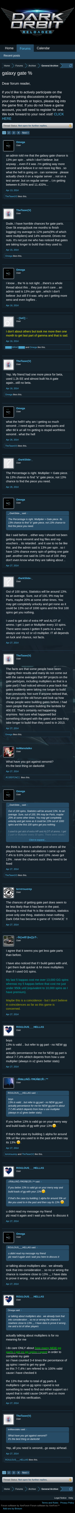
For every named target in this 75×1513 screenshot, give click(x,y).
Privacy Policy (67, 1502)
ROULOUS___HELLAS (30, 1026)
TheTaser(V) (11, 196)
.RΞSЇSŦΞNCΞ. (12, 777)
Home (9, 48)
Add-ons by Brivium (12, 1508)
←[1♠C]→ (22, 318)
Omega (20, 142)
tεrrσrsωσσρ (24, 889)
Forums (25, 48)
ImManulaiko (24, 748)
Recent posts (12, 55)
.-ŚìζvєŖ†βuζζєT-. (27, 937)
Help (70, 1498)
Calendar (43, 48)
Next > (25, 132)
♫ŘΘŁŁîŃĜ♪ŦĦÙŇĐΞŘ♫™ (32, 1079)
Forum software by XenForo (15, 1505)
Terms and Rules (50, 1502)
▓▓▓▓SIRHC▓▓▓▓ (15, 347)
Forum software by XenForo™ (45, 1505)
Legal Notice (60, 1498)
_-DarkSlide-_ (24, 459)
